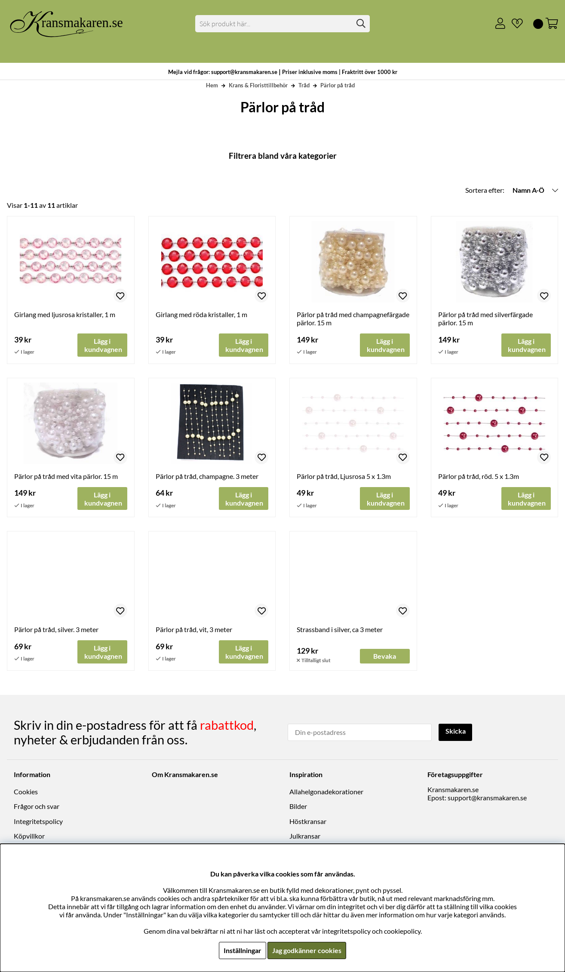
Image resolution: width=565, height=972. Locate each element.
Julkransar (304, 836)
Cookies (26, 792)
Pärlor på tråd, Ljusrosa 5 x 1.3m (344, 476)
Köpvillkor (29, 836)
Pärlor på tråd (337, 85)
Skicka (455, 732)
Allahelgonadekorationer (326, 792)
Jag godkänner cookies (306, 950)
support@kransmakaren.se (487, 798)
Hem (212, 85)
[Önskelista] (514, 23)
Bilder (298, 806)
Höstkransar (307, 821)
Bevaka (384, 656)
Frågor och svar (36, 806)
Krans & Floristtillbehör (258, 85)
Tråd (304, 85)
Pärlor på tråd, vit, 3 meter (194, 630)
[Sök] (282, 23)
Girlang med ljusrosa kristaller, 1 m (64, 314)
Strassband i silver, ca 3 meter (340, 630)
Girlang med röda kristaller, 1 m (201, 314)
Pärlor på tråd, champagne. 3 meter (207, 476)
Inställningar (242, 950)
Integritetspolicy (38, 821)
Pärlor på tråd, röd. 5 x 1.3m (478, 476)
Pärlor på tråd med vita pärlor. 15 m (66, 476)
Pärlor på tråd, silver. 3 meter (56, 630)
